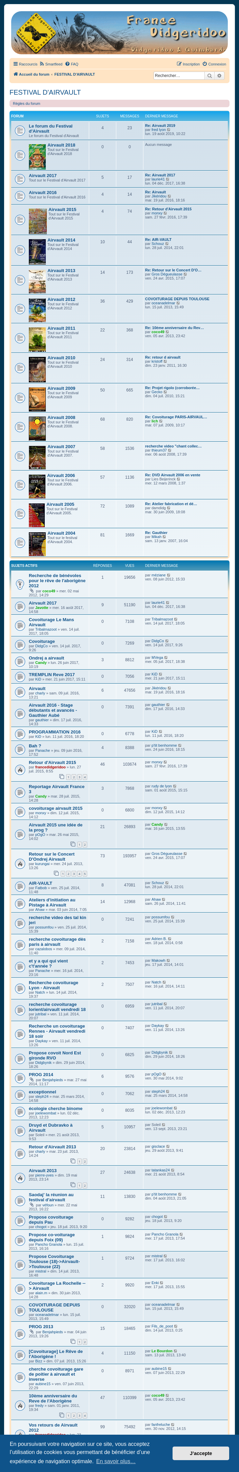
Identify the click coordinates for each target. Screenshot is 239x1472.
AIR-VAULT (40, 883)
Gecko (157, 392)
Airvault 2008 (61, 417)
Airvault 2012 (61, 299)
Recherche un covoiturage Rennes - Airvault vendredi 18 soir (57, 1031)
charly (40, 693)
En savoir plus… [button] (116, 1461)
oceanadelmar (163, 303)
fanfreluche (161, 1424)
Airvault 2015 (62, 209)
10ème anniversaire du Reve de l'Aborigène (53, 1398)
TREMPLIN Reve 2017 (52, 674)
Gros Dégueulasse (167, 274)
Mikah (156, 537)
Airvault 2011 (61, 328)
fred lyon (159, 130)
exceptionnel (42, 1091)
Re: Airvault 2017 (160, 175)
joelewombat (45, 1113)
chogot (40, 1227)
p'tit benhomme (164, 745)
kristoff (157, 361)
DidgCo (41, 646)
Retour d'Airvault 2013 (52, 1146)
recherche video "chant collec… (173, 446)
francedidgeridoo (50, 767)
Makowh (158, 960)
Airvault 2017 (43, 175)
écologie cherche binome (55, 1108)
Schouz (158, 244)
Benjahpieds (52, 1080)
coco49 (158, 332)
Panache (42, 750)
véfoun (48, 1205)
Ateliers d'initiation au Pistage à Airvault (52, 902)
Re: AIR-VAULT (158, 239)
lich (155, 421)
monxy (157, 213)
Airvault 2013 (61, 270)
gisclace (158, 1146)
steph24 (41, 1096)
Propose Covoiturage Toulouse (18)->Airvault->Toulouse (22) (54, 1261)
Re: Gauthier (156, 533)
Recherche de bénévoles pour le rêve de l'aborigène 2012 (57, 580)
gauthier (42, 720)
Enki (155, 1283)
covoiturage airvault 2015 (55, 808)
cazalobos (43, 949)
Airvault (37, 688)
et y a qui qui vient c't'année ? (48, 963)
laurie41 (158, 179)
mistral (40, 1271)
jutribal (40, 1014)
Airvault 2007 (61, 446)
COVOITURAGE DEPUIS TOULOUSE (177, 299)
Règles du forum (26, 103)
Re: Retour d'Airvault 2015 (168, 209)
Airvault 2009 (61, 388)
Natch (40, 992)
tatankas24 (161, 1170)
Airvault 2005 (60, 504)
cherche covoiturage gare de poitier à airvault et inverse (56, 1374)
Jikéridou (159, 196)
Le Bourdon (162, 1351)
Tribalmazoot (46, 629)
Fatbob (41, 888)
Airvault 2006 (61, 475)
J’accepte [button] (201, 1453)
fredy (39, 1405)
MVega (157, 657)
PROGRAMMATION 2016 (55, 731)
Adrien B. (159, 939)
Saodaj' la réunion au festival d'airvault (51, 1197)
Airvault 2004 (61, 533)
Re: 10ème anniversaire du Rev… (174, 328)
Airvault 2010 (61, 357)
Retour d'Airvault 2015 (52, 762)
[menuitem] (50, 64)
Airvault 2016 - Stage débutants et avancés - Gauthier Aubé (53, 710)
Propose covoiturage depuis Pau (51, 1220)
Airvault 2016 (43, 192)
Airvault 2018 (61, 145)
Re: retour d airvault (163, 357)
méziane (159, 575)
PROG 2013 (41, 1326)
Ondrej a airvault (46, 658)
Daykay (41, 1041)
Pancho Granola (48, 1244)
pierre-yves (44, 1175)
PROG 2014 (41, 1074)
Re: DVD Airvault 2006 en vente (172, 475)
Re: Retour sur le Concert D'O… (173, 270)
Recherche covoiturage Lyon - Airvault (53, 985)
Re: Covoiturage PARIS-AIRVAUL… (176, 417)
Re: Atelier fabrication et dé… (171, 504)
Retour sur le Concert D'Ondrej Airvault (52, 857)
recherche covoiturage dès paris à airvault (57, 942)
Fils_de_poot (162, 1326)
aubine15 (43, 1384)
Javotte (41, 608)
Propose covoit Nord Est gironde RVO (55, 1055)
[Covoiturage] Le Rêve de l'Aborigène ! (56, 1354)
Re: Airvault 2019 (160, 125)
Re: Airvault (155, 192)
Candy (41, 663)
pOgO (40, 835)
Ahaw (40, 909)
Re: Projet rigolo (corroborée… (172, 388)
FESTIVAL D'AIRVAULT (45, 92)
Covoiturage (42, 641)
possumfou (44, 927)
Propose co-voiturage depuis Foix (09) (52, 1237)
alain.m (41, 1293)
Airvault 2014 (61, 240)
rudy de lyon (162, 786)
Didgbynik (43, 1062)
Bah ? (35, 745)
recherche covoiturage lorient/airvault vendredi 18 (57, 1007)
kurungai (42, 864)
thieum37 (159, 450)
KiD (38, 679)
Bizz (38, 1361)
